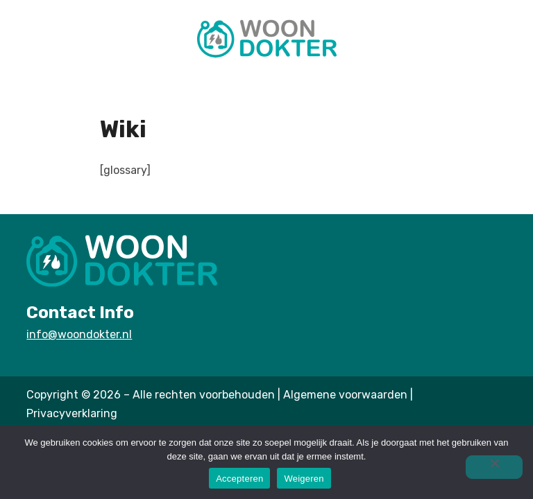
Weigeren (303, 478)
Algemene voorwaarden (345, 394)
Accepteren (239, 478)
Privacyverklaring (71, 413)
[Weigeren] (494, 467)
